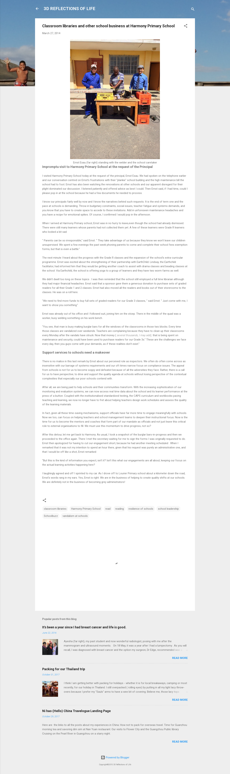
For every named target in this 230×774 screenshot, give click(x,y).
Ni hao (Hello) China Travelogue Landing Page (76, 711)
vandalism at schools (75, 516)
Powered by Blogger (115, 757)
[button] (185, 26)
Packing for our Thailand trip (63, 669)
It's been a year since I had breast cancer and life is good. (84, 627)
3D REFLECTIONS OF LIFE (69, 8)
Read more (180, 658)
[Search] (193, 9)
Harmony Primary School (86, 508)
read (108, 508)
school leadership (168, 508)
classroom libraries (55, 508)
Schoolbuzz (51, 516)
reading (119, 508)
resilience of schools (140, 508)
